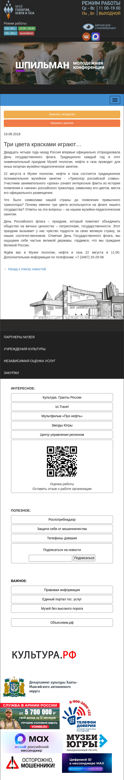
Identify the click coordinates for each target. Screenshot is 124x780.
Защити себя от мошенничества (62, 529)
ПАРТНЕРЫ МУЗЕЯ (19, 337)
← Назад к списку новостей (25, 269)
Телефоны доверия (62, 538)
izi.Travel (62, 407)
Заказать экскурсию (62, 114)
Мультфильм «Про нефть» (61, 416)
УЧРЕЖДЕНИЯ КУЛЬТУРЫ (25, 349)
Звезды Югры (62, 425)
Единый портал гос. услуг (61, 599)
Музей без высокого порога (62, 608)
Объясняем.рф (62, 622)
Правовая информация (62, 590)
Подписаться (84, 558)
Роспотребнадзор (62, 519)
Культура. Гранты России (62, 397)
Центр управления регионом (62, 435)
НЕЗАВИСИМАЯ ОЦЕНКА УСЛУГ (30, 361)
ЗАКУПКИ (11, 373)
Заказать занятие (61, 123)
